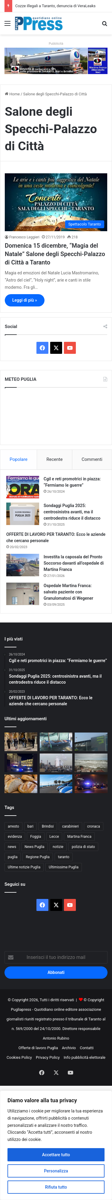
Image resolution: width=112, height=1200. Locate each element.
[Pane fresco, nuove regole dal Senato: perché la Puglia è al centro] (20, 784)
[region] (56, 1145)
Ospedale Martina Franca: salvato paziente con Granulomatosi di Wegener (68, 592)
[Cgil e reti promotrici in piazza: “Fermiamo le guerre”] (22, 487)
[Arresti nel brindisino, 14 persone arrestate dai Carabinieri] (91, 784)
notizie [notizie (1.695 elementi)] (58, 847)
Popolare (18, 459)
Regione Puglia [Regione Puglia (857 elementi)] (38, 857)
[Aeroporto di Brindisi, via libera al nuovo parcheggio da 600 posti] (91, 742)
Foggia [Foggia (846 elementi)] (35, 836)
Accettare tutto (56, 1154)
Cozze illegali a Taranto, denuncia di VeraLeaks (55, 6)
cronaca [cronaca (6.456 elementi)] (93, 826)
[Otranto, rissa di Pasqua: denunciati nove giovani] (56, 784)
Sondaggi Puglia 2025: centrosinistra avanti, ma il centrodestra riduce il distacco (72, 512)
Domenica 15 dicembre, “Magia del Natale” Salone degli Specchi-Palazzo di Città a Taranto (55, 254)
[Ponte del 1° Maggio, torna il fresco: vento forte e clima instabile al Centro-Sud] (91, 763)
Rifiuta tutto (56, 1187)
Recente (55, 459)
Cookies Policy (19, 1057)
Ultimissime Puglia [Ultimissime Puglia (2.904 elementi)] (63, 867)
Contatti (86, 1048)
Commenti (92, 459)
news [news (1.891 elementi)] (12, 847)
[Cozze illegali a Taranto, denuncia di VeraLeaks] (56, 742)
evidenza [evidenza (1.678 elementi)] (15, 836)
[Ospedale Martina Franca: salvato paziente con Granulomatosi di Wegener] (22, 594)
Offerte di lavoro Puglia (38, 1048)
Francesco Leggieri (24, 237)
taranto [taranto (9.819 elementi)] (63, 857)
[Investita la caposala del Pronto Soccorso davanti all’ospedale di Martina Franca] (22, 565)
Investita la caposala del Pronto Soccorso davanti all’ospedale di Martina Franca (74, 563)
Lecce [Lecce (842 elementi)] (54, 836)
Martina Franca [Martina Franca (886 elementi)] (79, 836)
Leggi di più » (24, 300)
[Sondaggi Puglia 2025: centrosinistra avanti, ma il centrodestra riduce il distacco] (22, 514)
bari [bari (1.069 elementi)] (30, 826)
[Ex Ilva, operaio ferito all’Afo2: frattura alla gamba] (56, 763)
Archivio (69, 1048)
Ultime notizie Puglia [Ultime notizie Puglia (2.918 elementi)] (24, 867)
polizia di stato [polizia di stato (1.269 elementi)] (83, 847)
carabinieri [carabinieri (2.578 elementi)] (70, 826)
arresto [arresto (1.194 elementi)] (13, 826)
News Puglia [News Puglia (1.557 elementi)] (34, 847)
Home (12, 94)
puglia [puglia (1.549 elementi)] (12, 857)
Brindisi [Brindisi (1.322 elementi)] (48, 826)
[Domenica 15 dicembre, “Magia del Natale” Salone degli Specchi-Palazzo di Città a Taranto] (56, 202)
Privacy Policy (48, 1057)
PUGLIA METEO (56, 416)
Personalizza (56, 1171)
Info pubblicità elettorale (84, 1057)
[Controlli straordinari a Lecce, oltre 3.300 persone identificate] (20, 763)
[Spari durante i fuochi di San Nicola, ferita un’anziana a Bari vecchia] (20, 742)
